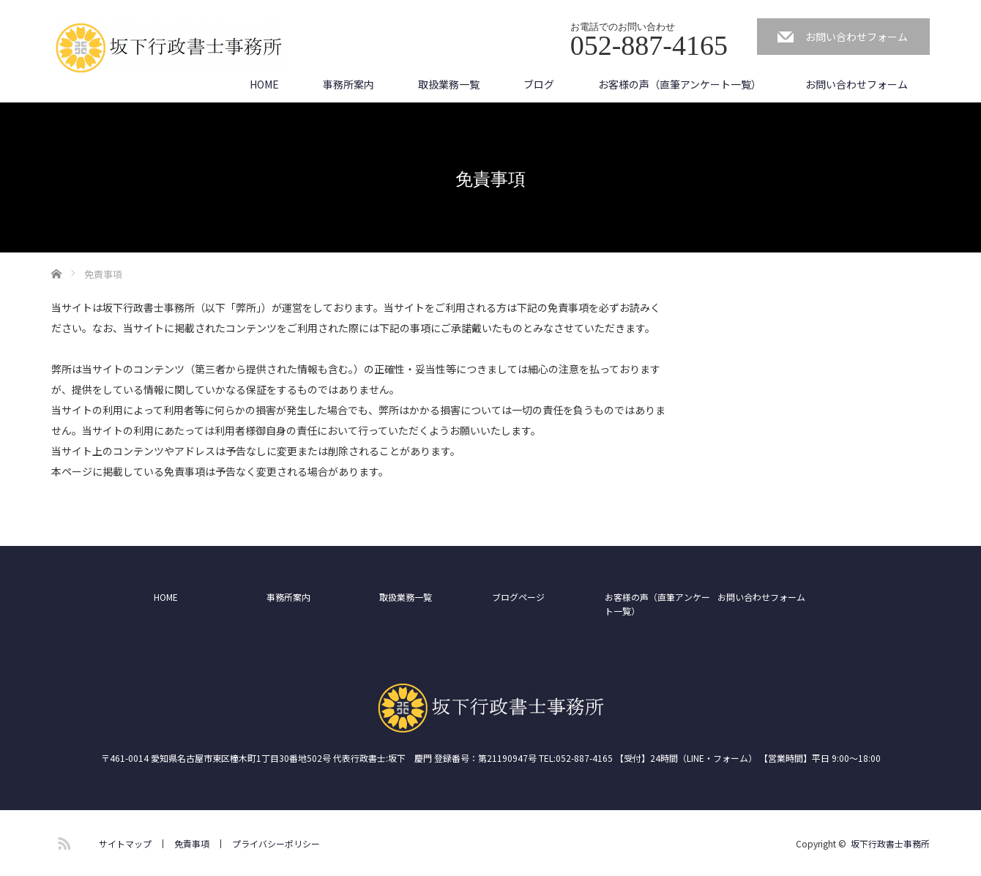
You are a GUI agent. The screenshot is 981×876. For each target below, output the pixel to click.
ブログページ (518, 597)
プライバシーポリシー (276, 843)
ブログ (538, 84)
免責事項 (191, 843)
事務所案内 (348, 84)
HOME (264, 84)
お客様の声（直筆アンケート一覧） (679, 84)
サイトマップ (125, 843)
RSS (62, 841)
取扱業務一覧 (449, 84)
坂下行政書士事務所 (890, 843)
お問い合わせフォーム (856, 36)
